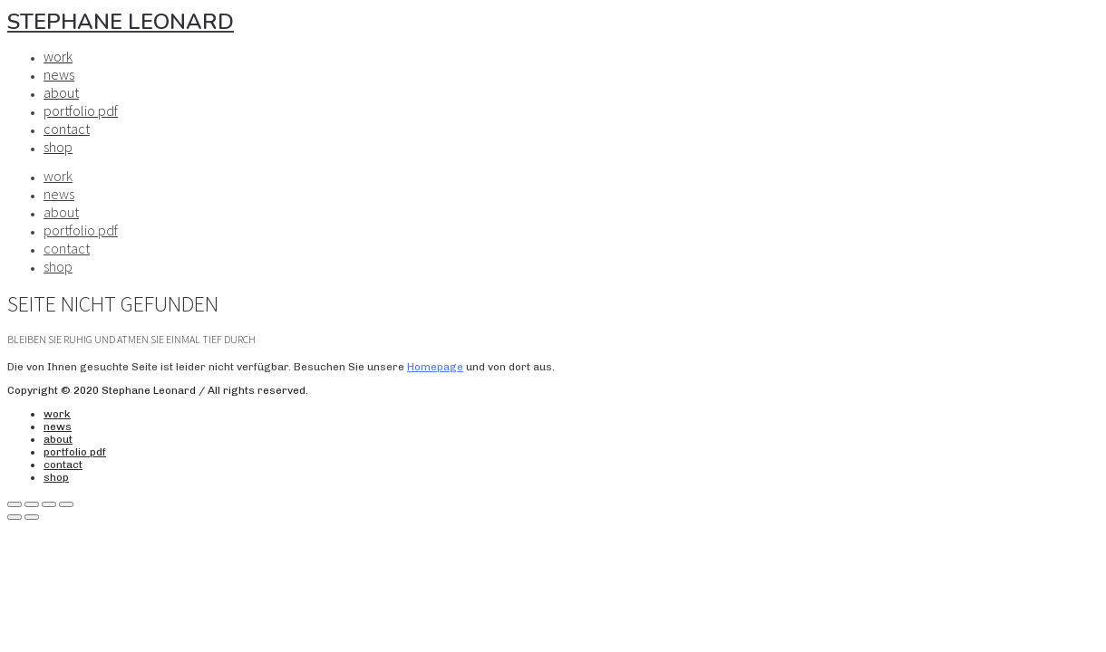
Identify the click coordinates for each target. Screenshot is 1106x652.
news (59, 74)
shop (58, 147)
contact (67, 129)
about (61, 92)
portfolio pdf (81, 110)
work (58, 56)
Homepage (435, 366)
